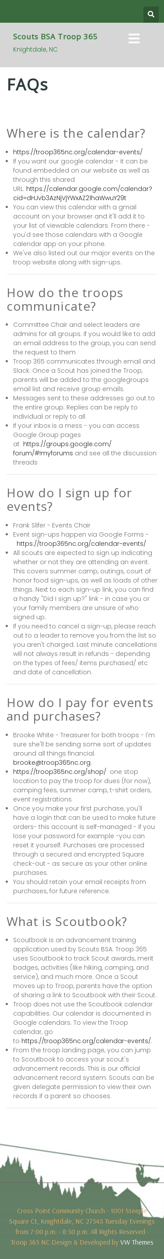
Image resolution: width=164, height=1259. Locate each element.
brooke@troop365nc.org (52, 762)
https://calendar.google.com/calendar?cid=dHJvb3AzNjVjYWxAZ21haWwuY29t (82, 193)
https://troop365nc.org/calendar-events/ (78, 152)
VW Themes (136, 1242)
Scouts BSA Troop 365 (55, 36)
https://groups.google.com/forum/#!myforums (62, 449)
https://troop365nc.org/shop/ (59, 771)
